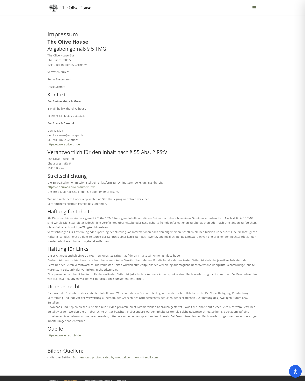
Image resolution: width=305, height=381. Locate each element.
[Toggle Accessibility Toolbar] (295, 371)
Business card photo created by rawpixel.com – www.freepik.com (115, 357)
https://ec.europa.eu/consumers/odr (71, 187)
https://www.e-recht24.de (64, 335)
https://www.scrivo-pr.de (63, 144)
